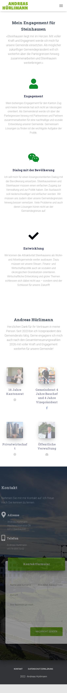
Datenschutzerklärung (40, 669)
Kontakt (18, 669)
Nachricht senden (47, 631)
